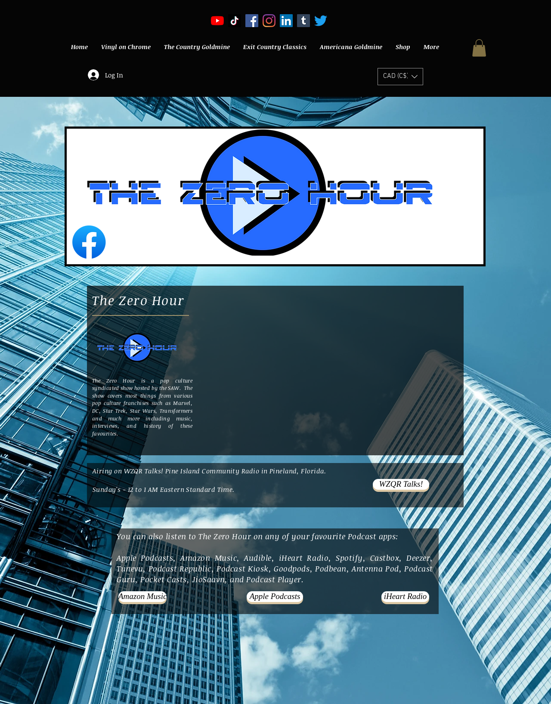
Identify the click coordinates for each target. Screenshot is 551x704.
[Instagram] (269, 20)
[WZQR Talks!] (401, 484)
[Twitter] (320, 20)
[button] (479, 48)
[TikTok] (234, 20)
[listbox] (400, 76)
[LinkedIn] (286, 20)
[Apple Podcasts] (275, 596)
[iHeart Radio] (405, 596)
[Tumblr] (303, 20)
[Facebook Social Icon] (251, 20)
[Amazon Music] (142, 596)
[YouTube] (217, 20)
